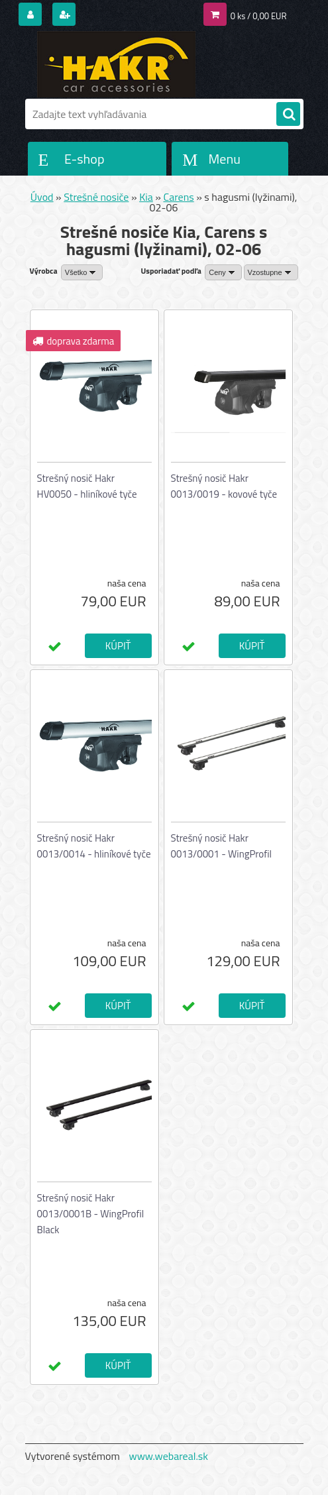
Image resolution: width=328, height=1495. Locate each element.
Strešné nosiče (96, 197)
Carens (178, 197)
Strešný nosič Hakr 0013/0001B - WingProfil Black (90, 1213)
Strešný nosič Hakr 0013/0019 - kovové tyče (224, 486)
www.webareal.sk (168, 1456)
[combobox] (223, 272)
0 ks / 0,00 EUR (259, 16)
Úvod (42, 197)
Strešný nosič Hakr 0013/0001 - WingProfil (221, 845)
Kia (146, 197)
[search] (288, 114)
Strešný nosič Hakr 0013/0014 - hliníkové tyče (94, 845)
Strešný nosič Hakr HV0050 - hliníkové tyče (87, 486)
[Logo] (116, 64)
